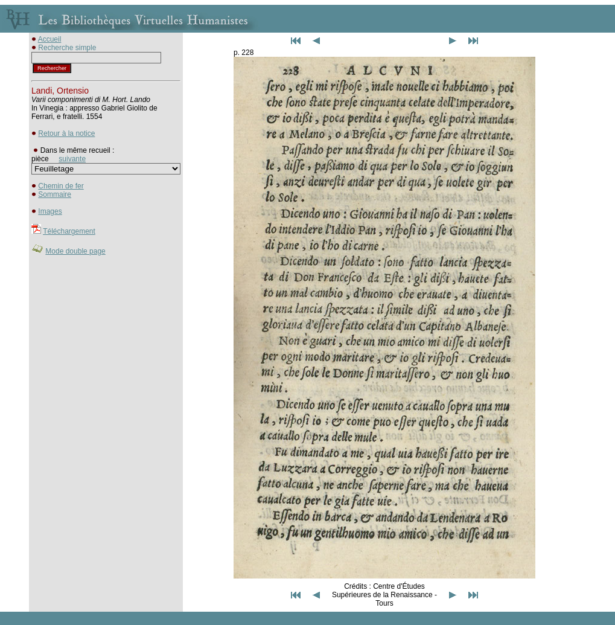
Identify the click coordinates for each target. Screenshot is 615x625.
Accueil (50, 39)
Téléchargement (69, 231)
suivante (72, 159)
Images (50, 211)
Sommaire (54, 194)
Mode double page (75, 251)
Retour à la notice (66, 133)
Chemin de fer (60, 186)
